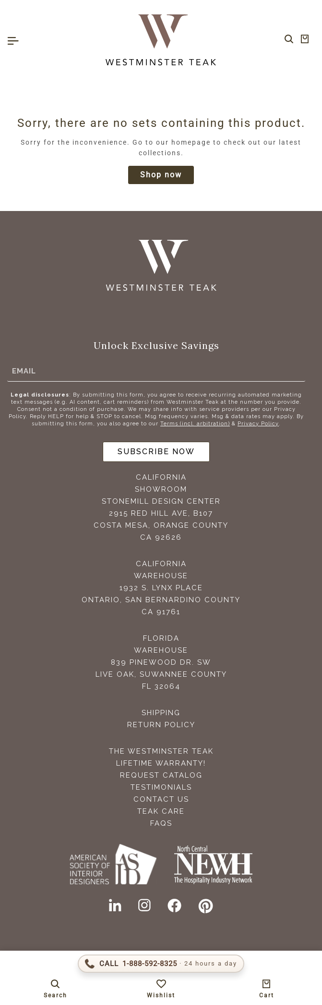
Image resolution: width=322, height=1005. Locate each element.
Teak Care (161, 811)
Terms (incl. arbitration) (195, 424)
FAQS (161, 823)
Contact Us (161, 799)
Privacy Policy (258, 424)
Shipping (161, 712)
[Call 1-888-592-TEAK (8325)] (161, 964)
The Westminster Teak (161, 751)
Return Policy (161, 724)
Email (24, 371)
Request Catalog (161, 775)
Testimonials (161, 787)
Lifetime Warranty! (161, 763)
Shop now (161, 174)
